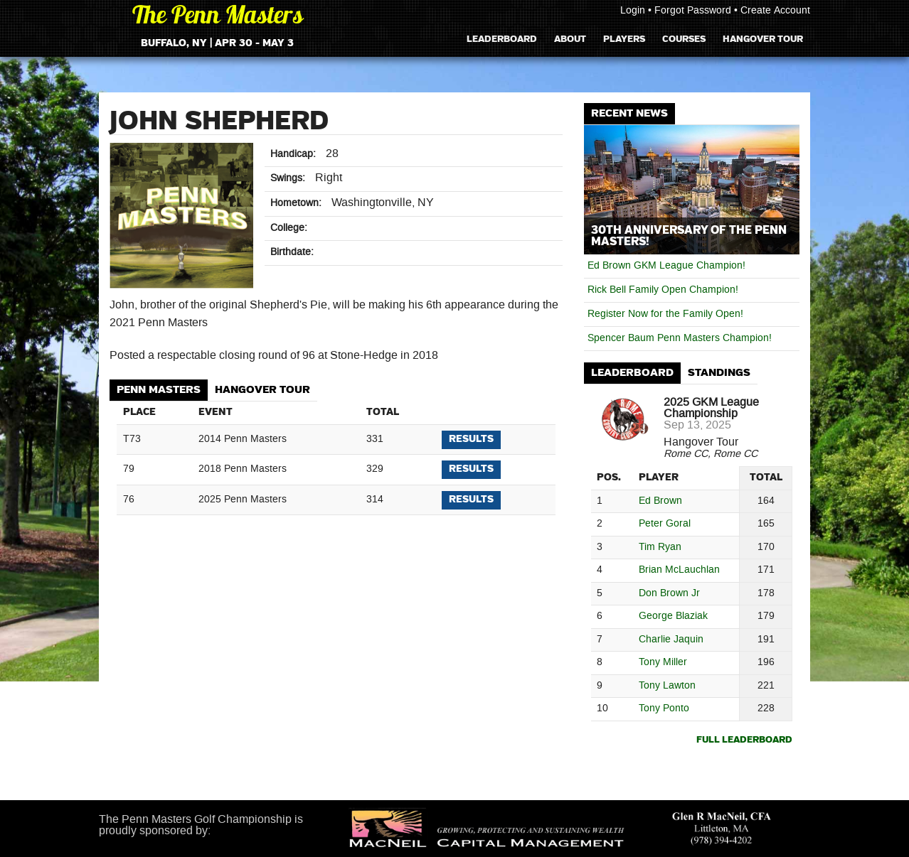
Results (471, 439)
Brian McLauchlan (679, 570)
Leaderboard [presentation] (632, 372)
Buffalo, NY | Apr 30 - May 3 (217, 43)
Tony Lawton (667, 686)
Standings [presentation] (719, 372)
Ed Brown (660, 501)
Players (624, 39)
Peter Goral (665, 524)
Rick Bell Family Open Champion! (663, 290)
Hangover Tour (763, 39)
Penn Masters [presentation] (159, 390)
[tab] (159, 390)
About (570, 39)
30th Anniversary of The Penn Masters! (689, 236)
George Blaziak (673, 616)
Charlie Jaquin (671, 640)
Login (632, 11)
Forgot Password (692, 11)
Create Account (775, 11)
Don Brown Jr (669, 593)
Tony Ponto (664, 708)
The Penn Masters (217, 17)
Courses (684, 39)
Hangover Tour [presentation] (262, 390)
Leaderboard (502, 39)
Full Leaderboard (744, 740)
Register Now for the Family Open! (665, 314)
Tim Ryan (660, 547)
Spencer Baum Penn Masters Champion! (680, 338)
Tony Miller (663, 662)
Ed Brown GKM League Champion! (666, 266)
